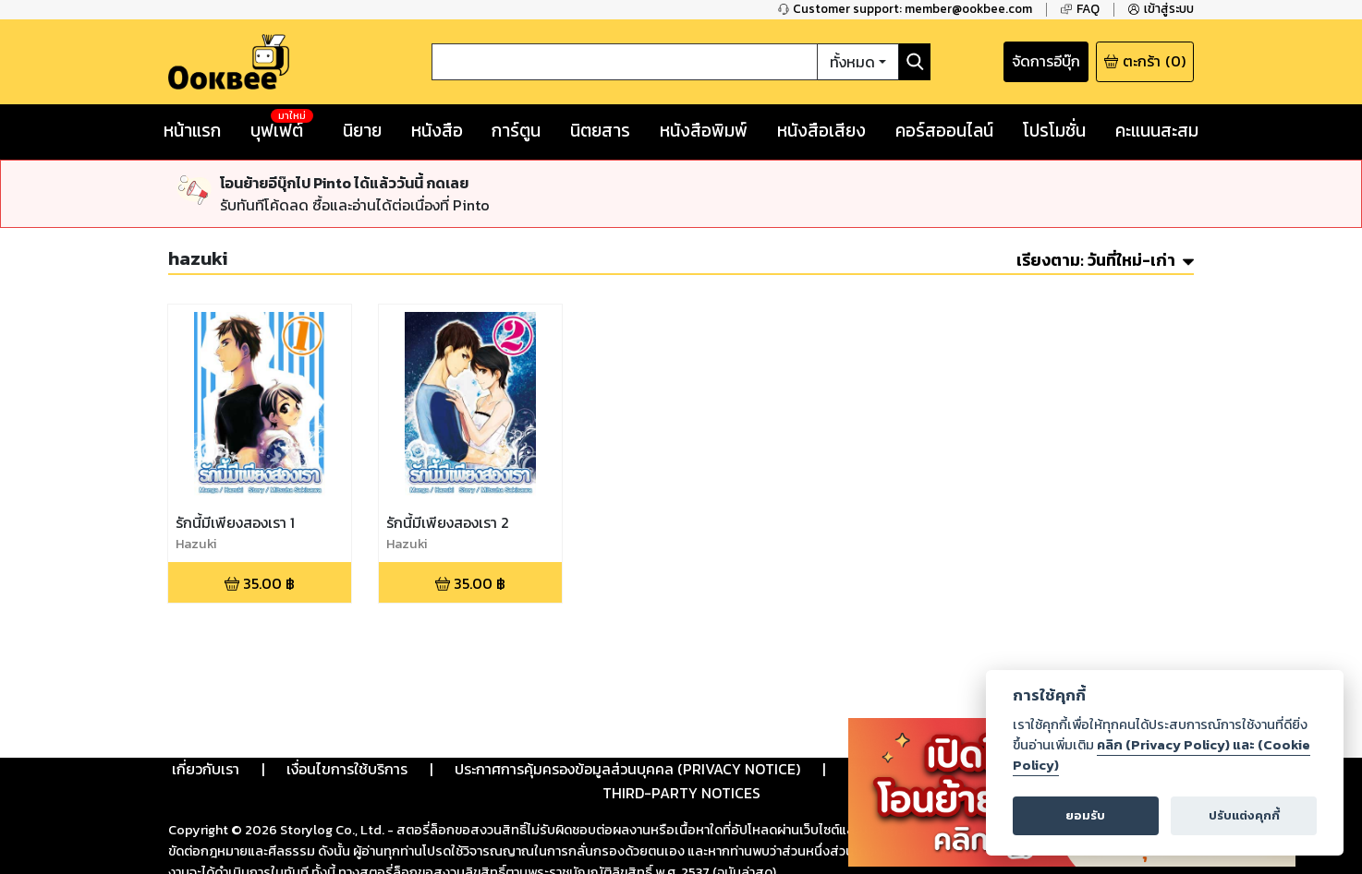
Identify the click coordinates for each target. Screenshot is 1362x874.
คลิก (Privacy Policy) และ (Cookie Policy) (1161, 755)
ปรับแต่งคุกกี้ (1244, 815)
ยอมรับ (1085, 815)
